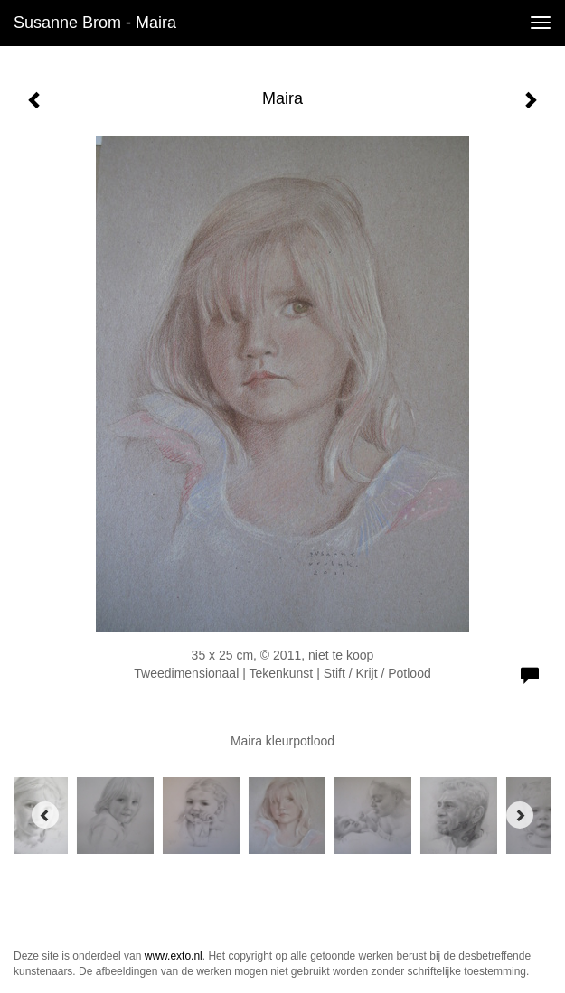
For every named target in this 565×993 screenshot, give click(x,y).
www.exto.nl (173, 956)
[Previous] (45, 815)
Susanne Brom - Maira (95, 23)
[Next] (519, 815)
